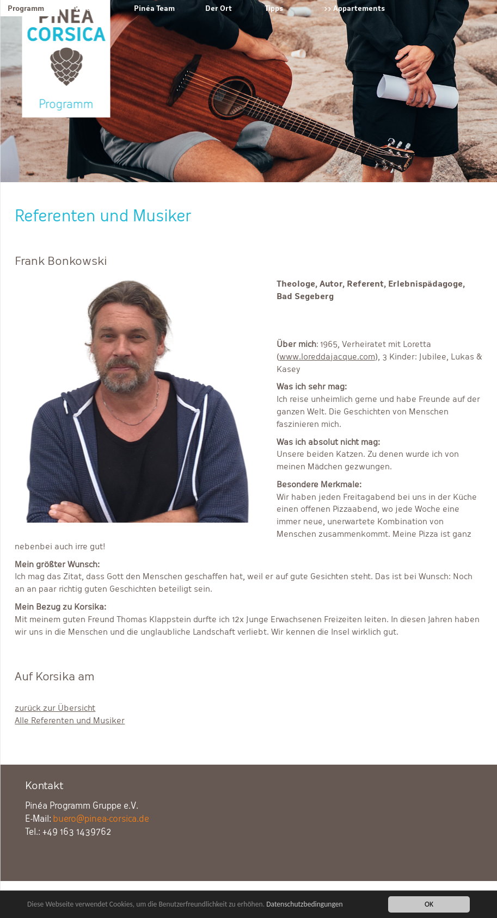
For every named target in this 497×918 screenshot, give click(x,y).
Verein (86, 8)
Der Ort (218, 8)
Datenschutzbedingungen (304, 904)
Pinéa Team (154, 8)
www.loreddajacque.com (327, 356)
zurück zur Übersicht (55, 708)
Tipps (274, 8)
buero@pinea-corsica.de (101, 819)
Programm (26, 8)
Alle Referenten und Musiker (70, 720)
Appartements (359, 8)
